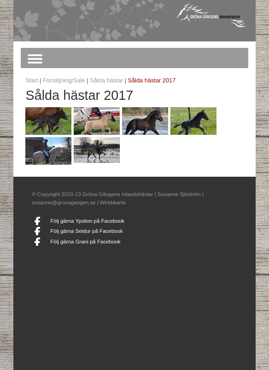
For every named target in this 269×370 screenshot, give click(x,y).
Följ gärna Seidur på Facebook (86, 231)
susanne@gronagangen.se (63, 202)
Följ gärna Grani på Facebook (85, 241)
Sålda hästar (106, 80)
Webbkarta (112, 202)
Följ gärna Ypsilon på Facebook (87, 221)
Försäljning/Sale (64, 80)
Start (31, 80)
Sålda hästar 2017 (151, 80)
